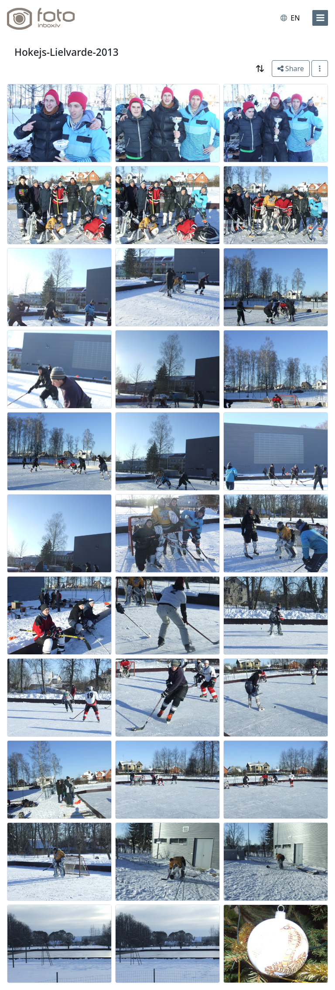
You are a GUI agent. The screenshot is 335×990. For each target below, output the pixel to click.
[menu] (320, 18)
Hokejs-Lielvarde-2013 (66, 52)
